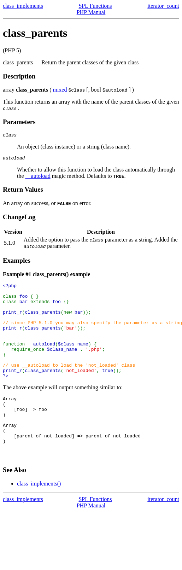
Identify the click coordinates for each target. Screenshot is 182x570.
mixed (60, 90)
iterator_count (163, 6)
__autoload (38, 178)
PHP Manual (91, 12)
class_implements (23, 6)
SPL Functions (95, 6)
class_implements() (39, 516)
